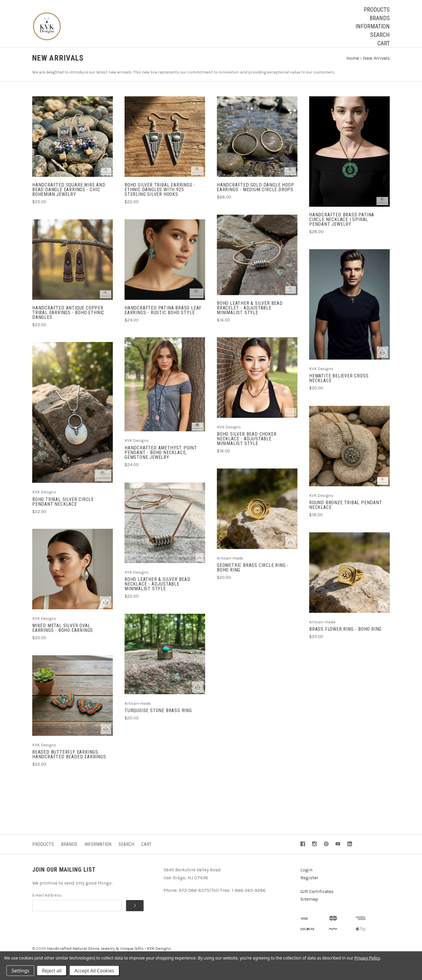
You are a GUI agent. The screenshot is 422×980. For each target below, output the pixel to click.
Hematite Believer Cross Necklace (338, 384)
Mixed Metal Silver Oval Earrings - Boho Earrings (62, 633)
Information (372, 26)
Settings (20, 970)
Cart (383, 43)
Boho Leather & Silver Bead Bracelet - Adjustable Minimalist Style (250, 313)
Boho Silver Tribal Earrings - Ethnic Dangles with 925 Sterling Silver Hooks (160, 195)
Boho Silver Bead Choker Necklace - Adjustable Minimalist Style (246, 444)
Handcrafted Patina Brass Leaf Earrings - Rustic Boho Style (163, 315)
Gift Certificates (316, 896)
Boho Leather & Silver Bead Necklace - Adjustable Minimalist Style (157, 589)
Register (309, 883)
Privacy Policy (367, 958)
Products (377, 9)
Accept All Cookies (94, 970)
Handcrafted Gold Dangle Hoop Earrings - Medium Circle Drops (255, 193)
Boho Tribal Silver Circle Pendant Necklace (63, 507)
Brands (380, 18)
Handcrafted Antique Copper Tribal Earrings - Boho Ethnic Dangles (68, 317)
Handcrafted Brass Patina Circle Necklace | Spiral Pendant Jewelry (341, 225)
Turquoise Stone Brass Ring (158, 716)
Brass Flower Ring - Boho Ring (345, 634)
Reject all (52, 970)
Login (306, 875)
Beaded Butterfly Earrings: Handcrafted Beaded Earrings (69, 760)
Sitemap (309, 904)
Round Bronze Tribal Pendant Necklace (345, 510)
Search (380, 34)
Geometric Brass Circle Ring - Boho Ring (253, 573)
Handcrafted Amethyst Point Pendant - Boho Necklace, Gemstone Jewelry (161, 457)
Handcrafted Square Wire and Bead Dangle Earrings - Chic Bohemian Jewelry (69, 195)
